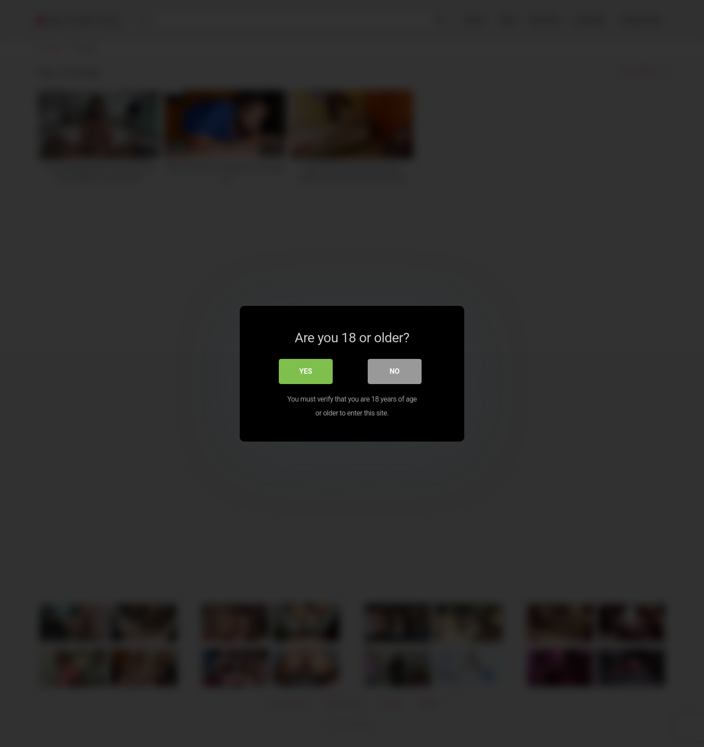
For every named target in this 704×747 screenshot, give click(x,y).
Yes (305, 371)
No (395, 371)
